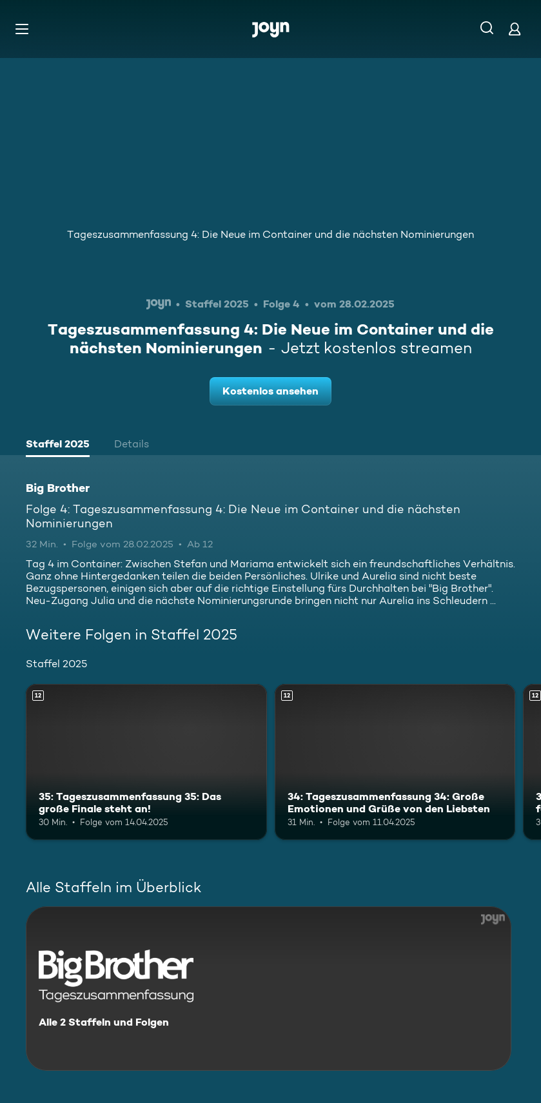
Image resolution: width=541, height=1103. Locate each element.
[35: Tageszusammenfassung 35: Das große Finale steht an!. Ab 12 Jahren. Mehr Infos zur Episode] (146, 762)
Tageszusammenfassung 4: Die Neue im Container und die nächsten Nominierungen (270, 234)
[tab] (57, 445)
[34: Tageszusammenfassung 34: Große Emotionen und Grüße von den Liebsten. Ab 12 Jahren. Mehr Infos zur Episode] (395, 762)
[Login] (515, 28)
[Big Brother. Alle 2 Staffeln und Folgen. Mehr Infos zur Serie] (268, 988)
